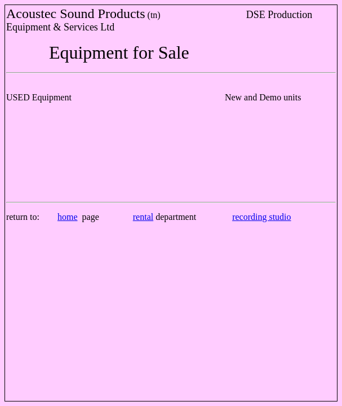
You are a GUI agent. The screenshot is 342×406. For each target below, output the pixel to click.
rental (143, 217)
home (67, 217)
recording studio (261, 217)
